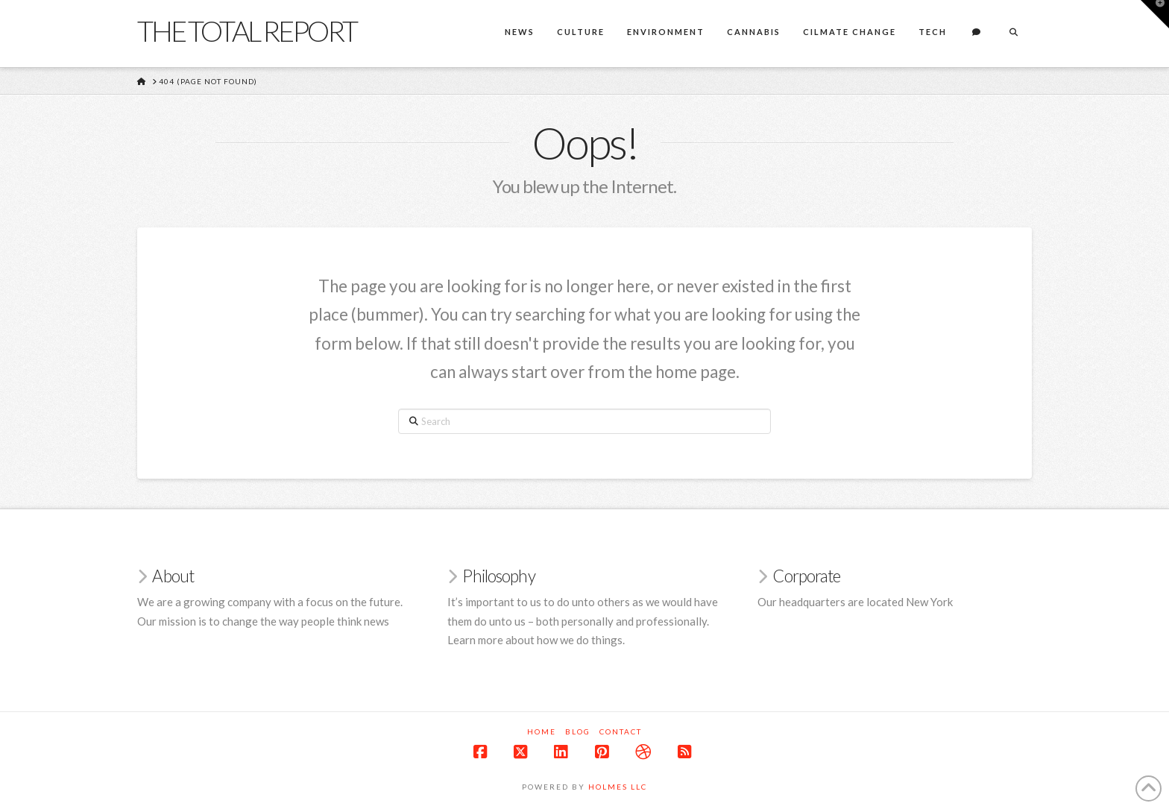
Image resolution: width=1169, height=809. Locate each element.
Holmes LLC (617, 786)
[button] (1155, 14)
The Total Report (246, 30)
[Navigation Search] (1013, 33)
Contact (620, 731)
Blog (577, 731)
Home (541, 731)
